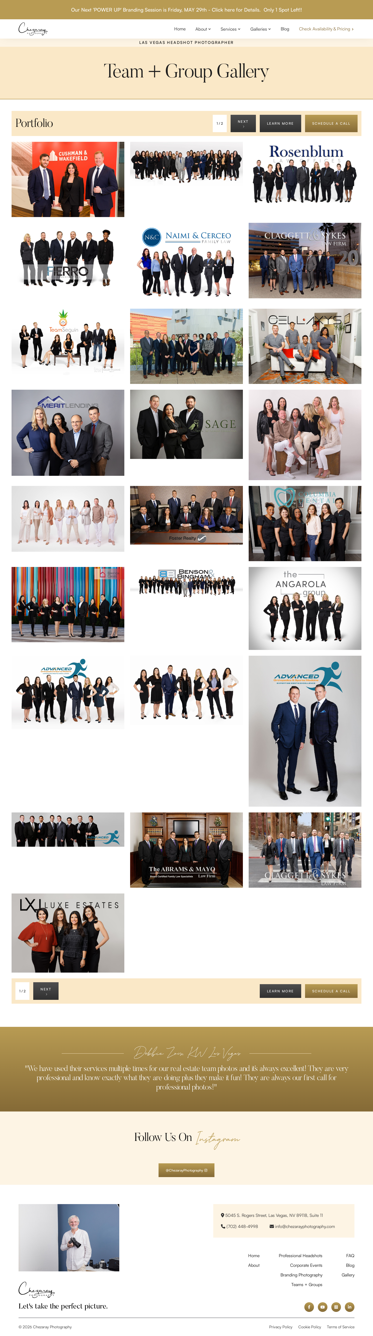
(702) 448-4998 (239, 1226)
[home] (33, 28)
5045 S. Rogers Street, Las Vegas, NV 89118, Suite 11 (272, 1215)
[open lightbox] (68, 179)
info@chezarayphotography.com (302, 1226)
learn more (280, 123)
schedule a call (331, 123)
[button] (203, 29)
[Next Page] (243, 123)
